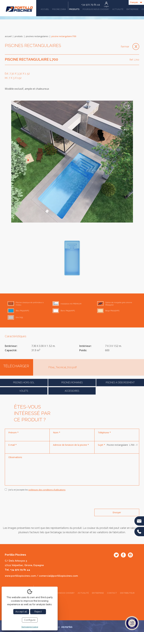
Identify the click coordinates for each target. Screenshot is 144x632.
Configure (29, 620)
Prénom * (13, 432)
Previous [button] (17, 106)
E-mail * (12, 444)
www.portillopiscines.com (20, 575)
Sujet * (101, 444)
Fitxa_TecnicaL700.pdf (63, 367)
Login (106, 6)
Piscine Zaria (59, 9)
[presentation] (29, 500)
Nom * (56, 432)
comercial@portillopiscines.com (58, 575)
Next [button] (127, 106)
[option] (72, 162)
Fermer (125, 46)
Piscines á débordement (120, 382)
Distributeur (127, 593)
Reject (38, 611)
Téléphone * (104, 432)
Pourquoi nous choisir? (96, 9)
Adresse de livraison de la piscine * (71, 444)
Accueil (45, 9)
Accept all (21, 611)
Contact (112, 593)
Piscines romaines (72, 382)
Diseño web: (61, 627)
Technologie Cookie (29, 627)
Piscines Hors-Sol (23, 382)
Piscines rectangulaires (37, 36)
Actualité (117, 9)
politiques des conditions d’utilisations (47, 489)
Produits (73, 8)
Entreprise (132, 9)
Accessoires (72, 391)
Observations (15, 457)
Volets (23, 391)
